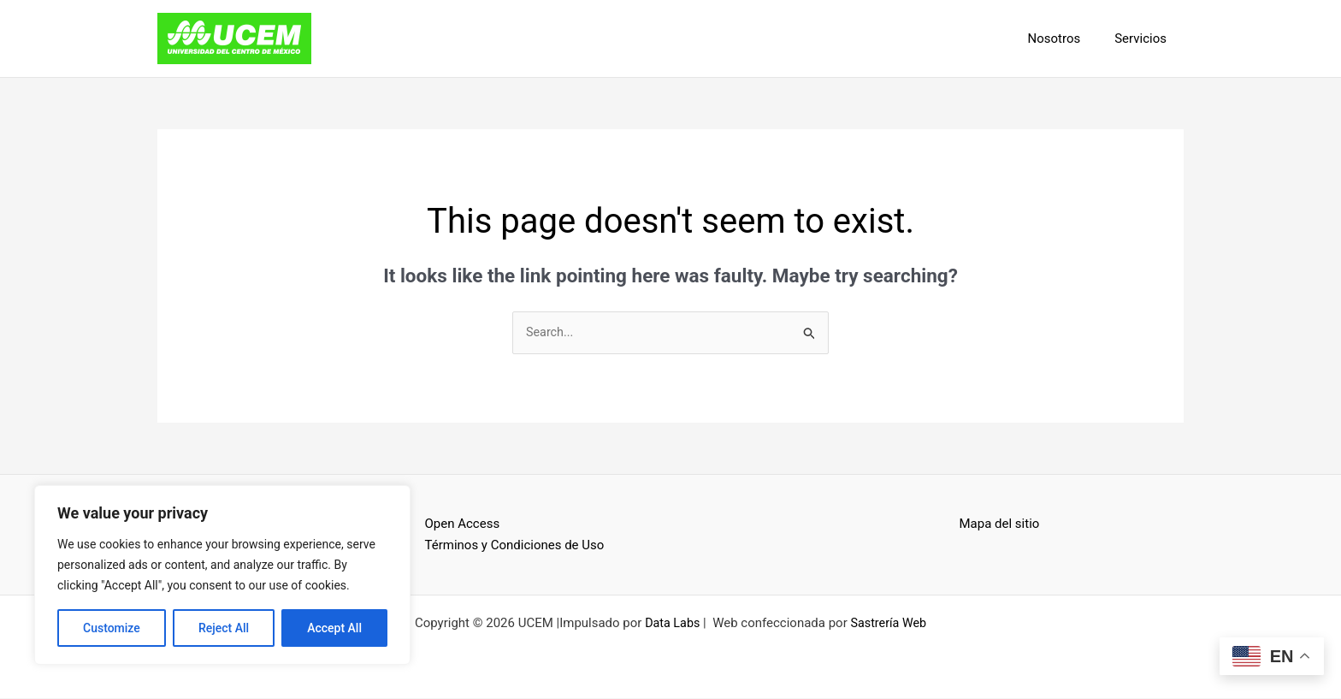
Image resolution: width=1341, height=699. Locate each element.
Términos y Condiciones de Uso (515, 546)
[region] (222, 575)
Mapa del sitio (1000, 524)
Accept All (334, 628)
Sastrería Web (890, 623)
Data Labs (671, 623)
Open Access (462, 524)
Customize (111, 628)
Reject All (223, 628)
